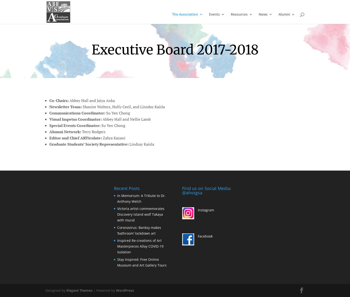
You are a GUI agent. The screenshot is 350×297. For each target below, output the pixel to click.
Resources (239, 15)
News (263, 15)
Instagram (206, 210)
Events (214, 15)
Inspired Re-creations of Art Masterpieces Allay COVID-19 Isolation (140, 246)
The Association (185, 15)
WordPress (125, 290)
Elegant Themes (79, 290)
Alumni (284, 15)
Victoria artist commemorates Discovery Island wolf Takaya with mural (140, 214)
